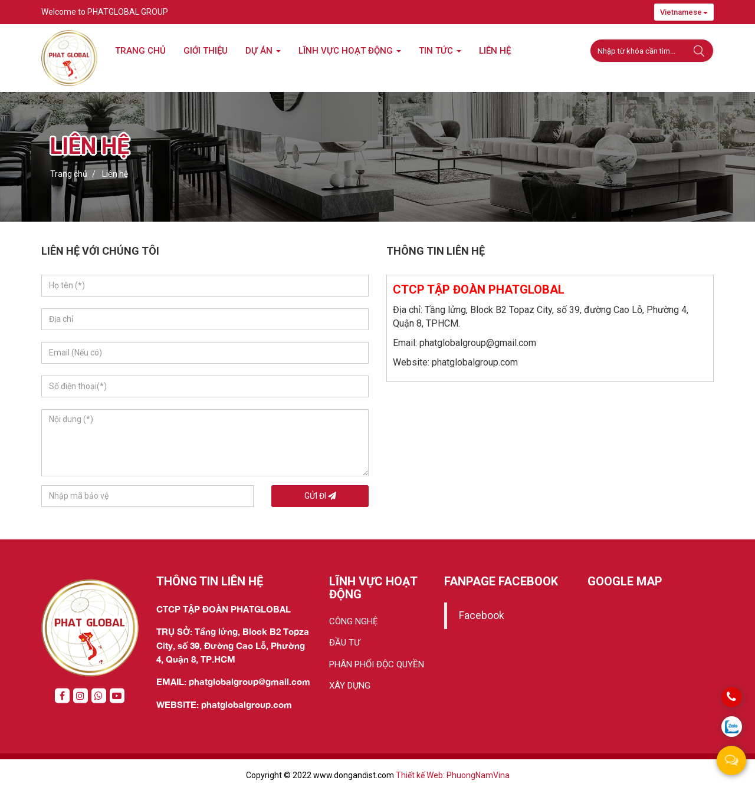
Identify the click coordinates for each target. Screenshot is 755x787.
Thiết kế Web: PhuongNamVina (453, 775)
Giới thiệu (205, 50)
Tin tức (440, 50)
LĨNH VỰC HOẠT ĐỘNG (349, 50)
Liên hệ (495, 50)
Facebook (481, 615)
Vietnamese (684, 12)
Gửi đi (320, 495)
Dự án (263, 50)
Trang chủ (140, 50)
